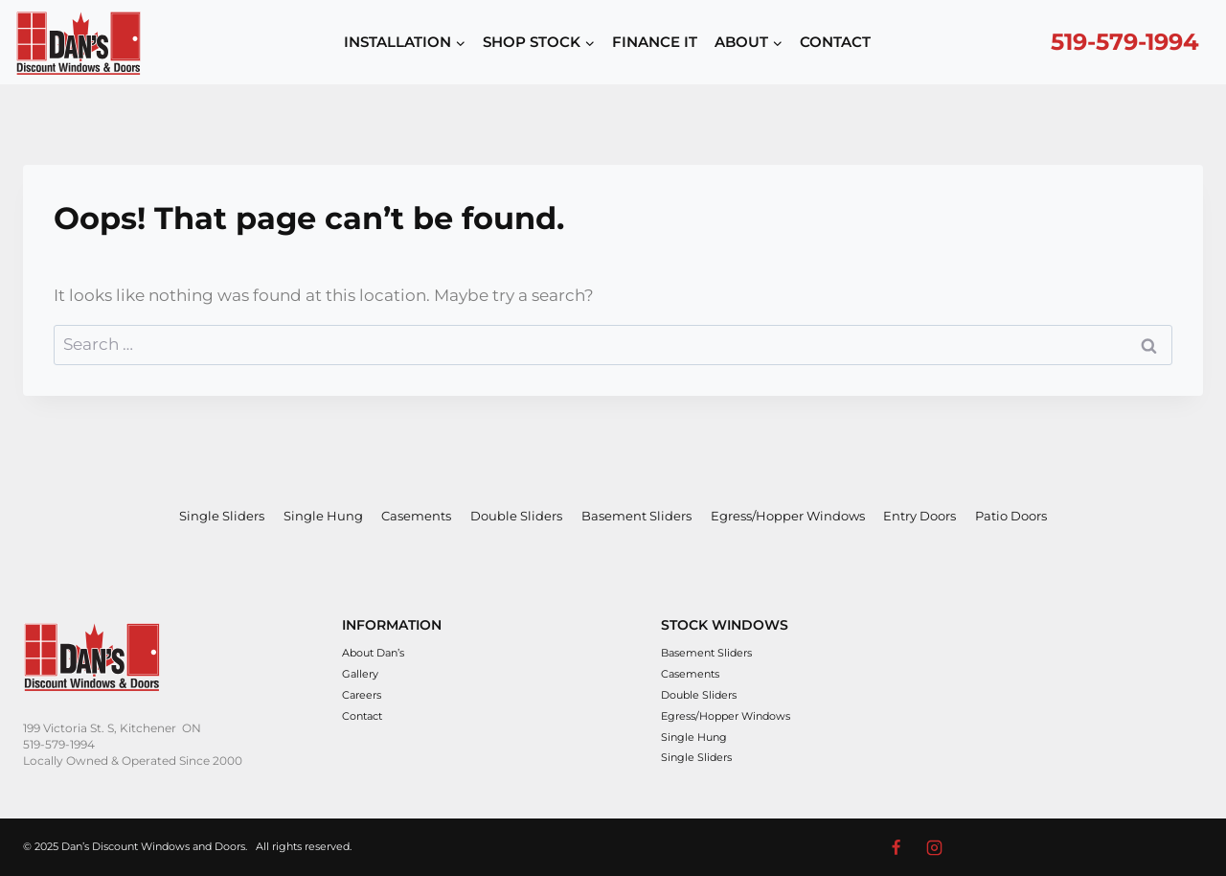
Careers (361, 695)
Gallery (360, 673)
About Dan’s (373, 652)
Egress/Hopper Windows (788, 515)
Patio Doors (1011, 515)
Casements (416, 515)
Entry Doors (919, 515)
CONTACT (835, 42)
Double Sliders (516, 515)
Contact (362, 716)
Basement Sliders (636, 515)
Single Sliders (221, 515)
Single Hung (323, 515)
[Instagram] (935, 847)
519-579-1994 (1125, 42)
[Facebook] (895, 847)
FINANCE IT (654, 42)
